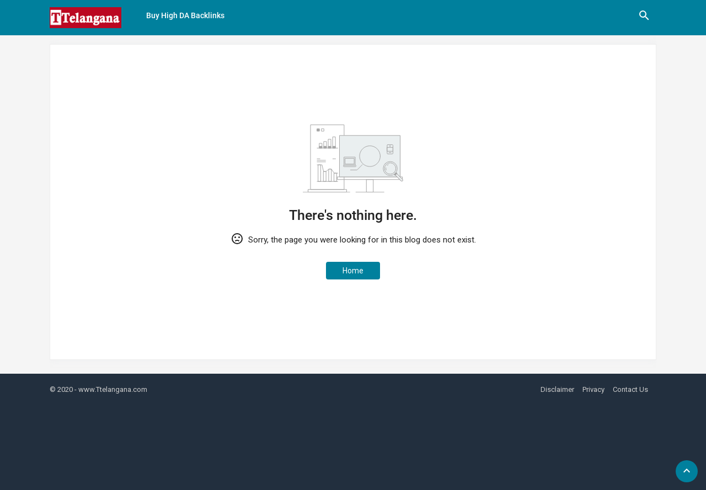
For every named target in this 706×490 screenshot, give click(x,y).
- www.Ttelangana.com (110, 389)
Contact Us (630, 389)
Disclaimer (557, 389)
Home (353, 270)
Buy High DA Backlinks (185, 15)
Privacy (593, 389)
